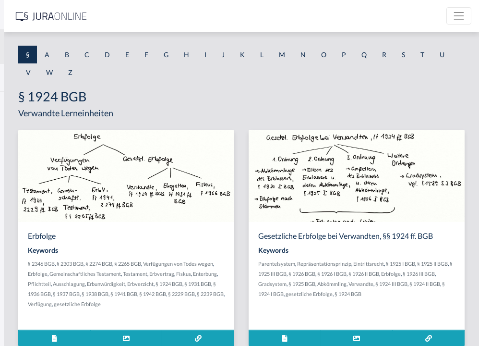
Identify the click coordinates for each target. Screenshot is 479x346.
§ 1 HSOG (22, 189)
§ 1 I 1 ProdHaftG (34, 210)
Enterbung (199, 294)
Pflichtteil (224, 294)
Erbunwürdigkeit (189, 304)
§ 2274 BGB (241, 263)
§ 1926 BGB (444, 283)
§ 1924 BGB (252, 304)
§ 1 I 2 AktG (25, 232)
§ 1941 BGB (266, 314)
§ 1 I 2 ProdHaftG (34, 253)
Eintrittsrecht (443, 273)
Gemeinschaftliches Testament (206, 284)
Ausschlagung (254, 294)
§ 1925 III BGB (413, 283)
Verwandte (435, 303)
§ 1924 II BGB (378, 313)
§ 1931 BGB (281, 304)
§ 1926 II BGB (379, 293)
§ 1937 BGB (208, 314)
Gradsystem (347, 303)
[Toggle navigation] (458, 16)
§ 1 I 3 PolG (24, 275)
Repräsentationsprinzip (399, 273)
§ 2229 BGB (196, 324)
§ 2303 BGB (212, 263)
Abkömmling (406, 303)
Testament (256, 284)
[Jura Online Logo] (201, 16)
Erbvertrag (282, 284)
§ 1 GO (18, 145)
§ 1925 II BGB (379, 283)
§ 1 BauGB (23, 124)
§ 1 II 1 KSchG (28, 318)
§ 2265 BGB (270, 263)
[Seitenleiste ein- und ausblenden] (138, 15)
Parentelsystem (351, 273)
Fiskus (177, 294)
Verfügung (252, 324)
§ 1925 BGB (376, 303)
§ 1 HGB (20, 167)
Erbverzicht (224, 304)
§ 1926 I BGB (347, 293)
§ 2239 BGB (225, 324)
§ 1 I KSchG (24, 297)
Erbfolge (252, 274)
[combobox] (77, 46)
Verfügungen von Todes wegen (205, 274)
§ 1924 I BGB (410, 313)
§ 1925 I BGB (347, 283)
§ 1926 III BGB (435, 293)
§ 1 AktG (20, 102)
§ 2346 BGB (183, 263)
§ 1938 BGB (237, 314)
